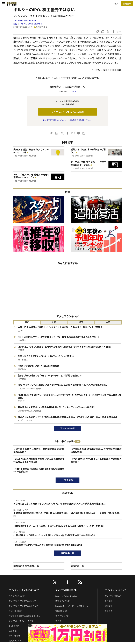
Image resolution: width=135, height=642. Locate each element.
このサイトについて (17, 596)
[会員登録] (127, 3)
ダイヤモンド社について (115, 590)
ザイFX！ (59, 621)
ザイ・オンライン (62, 616)
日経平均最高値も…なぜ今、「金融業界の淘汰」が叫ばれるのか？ (38, 450)
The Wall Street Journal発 (31, 24)
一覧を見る (67, 480)
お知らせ (108, 611)
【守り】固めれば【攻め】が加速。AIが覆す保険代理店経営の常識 (96, 450)
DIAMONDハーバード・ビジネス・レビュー (72, 606)
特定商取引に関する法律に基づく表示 (25, 616)
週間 (81, 322)
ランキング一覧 (67, 428)
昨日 (54, 322)
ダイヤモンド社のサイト (66, 590)
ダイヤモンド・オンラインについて (24, 590)
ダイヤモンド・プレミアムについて (22, 601)
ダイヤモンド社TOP (113, 596)
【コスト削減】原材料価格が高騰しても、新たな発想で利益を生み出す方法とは (38, 460)
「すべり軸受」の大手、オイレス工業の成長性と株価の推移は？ (96, 460)
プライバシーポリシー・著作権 (21, 621)
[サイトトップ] (10, 4)
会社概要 (109, 601)
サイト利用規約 (15, 611)
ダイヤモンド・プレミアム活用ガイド (23, 606)
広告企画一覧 (77, 566)
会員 (108, 322)
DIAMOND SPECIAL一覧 (26, 566)
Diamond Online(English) (66, 596)
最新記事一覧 (67, 553)
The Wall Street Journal (24, 21)
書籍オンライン (61, 611)
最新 (27, 322)
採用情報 (109, 606)
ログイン (114, 4)
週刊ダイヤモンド (62, 601)
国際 (15, 24)
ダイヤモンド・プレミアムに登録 (67, 112)
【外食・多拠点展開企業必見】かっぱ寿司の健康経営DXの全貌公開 (38, 470)
